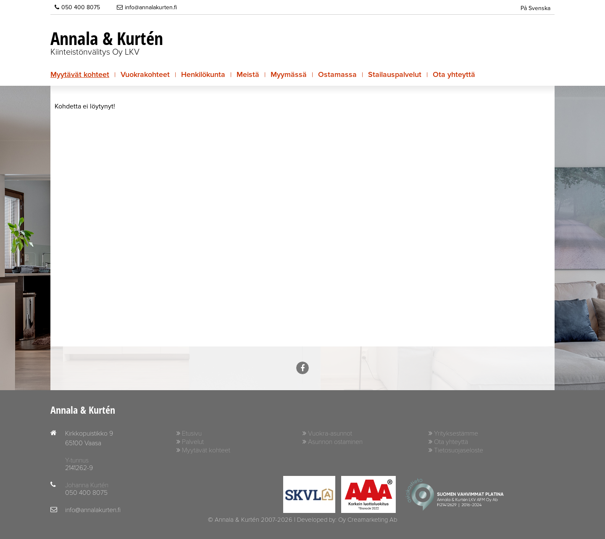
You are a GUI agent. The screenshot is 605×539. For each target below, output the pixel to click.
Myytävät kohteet (79, 74)
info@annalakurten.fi (147, 7)
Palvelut (193, 442)
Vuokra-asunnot (330, 433)
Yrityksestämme (456, 433)
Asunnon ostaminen (335, 442)
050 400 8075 (77, 7)
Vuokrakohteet (145, 74)
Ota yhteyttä (454, 74)
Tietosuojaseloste (458, 450)
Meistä (248, 74)
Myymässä (289, 74)
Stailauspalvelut (394, 74)
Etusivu (192, 433)
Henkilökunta (203, 74)
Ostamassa (337, 74)
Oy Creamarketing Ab (367, 519)
